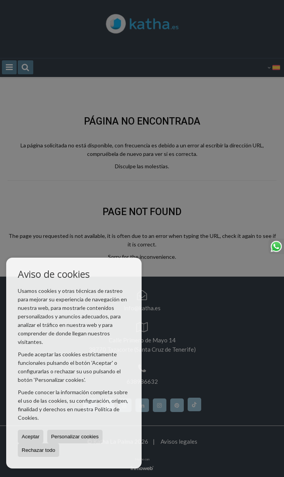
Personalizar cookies (75, 436)
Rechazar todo (38, 450)
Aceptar (30, 436)
